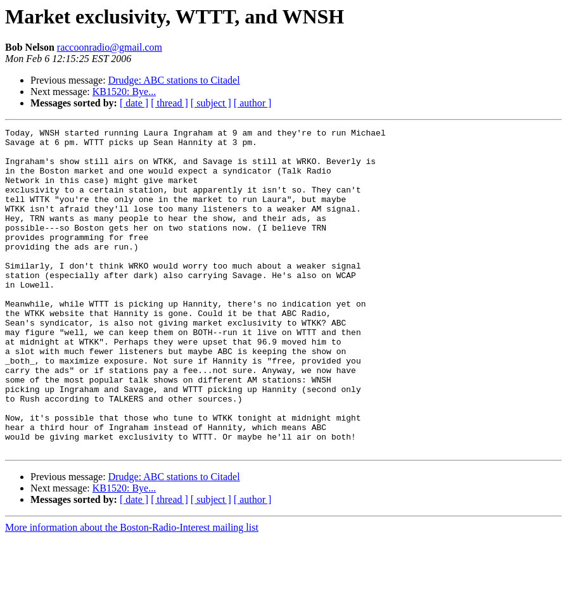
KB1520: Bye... (124, 91)
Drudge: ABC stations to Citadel (174, 80)
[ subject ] (211, 103)
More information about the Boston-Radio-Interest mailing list (131, 592)
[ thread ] (169, 103)
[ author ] (253, 103)
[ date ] (134, 103)
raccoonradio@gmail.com (109, 47)
